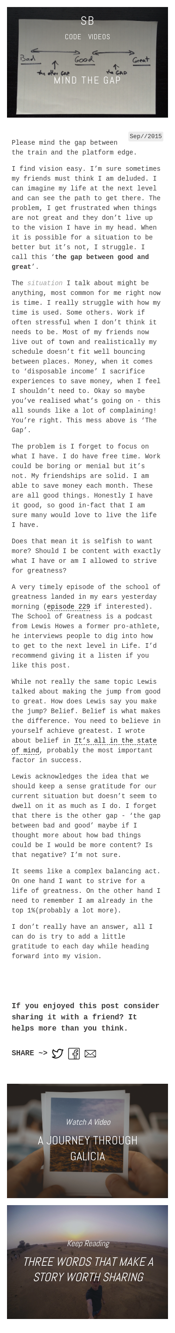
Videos (99, 37)
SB (87, 20)
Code (73, 37)
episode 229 (68, 606)
